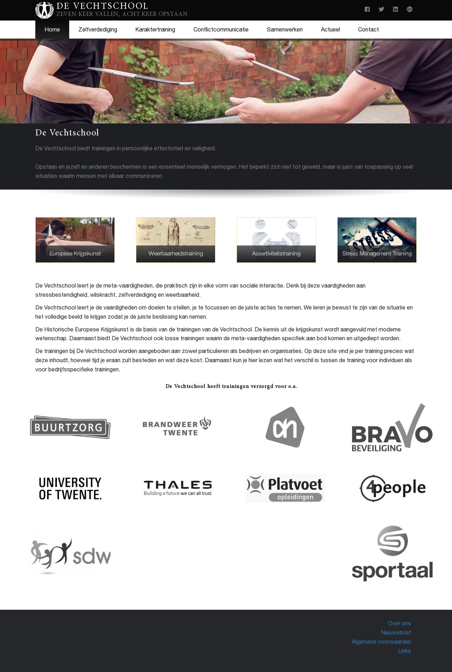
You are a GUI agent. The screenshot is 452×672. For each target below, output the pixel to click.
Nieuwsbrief (396, 632)
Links (404, 651)
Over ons (399, 623)
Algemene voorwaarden (381, 641)
